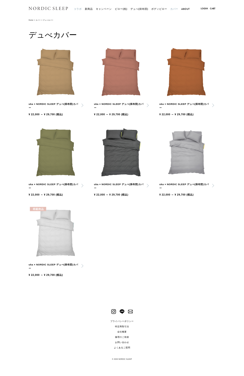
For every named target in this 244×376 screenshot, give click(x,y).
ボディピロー (159, 9)
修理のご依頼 (122, 338)
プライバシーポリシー (122, 322)
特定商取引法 (122, 328)
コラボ (78, 9)
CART (212, 8)
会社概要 (122, 333)
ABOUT (185, 9)
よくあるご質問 (122, 349)
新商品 (89, 9)
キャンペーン (104, 9)
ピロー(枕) (121, 9)
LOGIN (204, 8)
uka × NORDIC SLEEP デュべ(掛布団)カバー (54, 106)
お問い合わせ (122, 344)
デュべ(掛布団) (139, 9)
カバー (174, 9)
